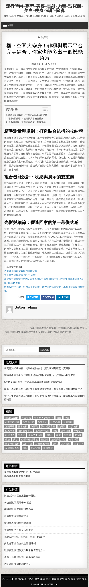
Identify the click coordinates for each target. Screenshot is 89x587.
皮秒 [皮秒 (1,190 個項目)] (15, 439)
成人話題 (9, 564)
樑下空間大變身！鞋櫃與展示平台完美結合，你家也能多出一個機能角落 (44, 51)
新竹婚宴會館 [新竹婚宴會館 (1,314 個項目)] (48, 426)
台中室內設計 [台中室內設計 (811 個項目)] (12, 422)
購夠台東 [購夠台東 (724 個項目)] (27, 443)
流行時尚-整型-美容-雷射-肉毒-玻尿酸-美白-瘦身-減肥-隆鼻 (44, 8)
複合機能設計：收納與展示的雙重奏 (25, 118)
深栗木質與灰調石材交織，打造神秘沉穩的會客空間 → (58, 328)
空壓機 (21, 472)
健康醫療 (9, 516)
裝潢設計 (45, 37)
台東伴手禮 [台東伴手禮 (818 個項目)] (28, 422)
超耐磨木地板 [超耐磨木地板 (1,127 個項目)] (42, 443)
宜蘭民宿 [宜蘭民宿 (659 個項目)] (10, 426)
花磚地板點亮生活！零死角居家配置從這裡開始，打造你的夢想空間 (39, 375)
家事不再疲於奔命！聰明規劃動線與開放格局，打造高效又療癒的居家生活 (43, 389)
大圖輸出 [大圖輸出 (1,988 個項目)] (68, 422)
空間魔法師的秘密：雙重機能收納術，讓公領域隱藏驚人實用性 (37, 368)
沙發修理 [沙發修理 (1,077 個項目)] (78, 430)
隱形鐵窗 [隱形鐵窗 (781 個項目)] (65, 443)
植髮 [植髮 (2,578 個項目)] (55, 430)
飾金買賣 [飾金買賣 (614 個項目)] (35, 448)
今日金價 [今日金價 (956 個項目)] (26, 417)
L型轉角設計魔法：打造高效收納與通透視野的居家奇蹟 (33, 382)
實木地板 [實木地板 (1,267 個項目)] (22, 426)
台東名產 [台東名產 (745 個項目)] (42, 422)
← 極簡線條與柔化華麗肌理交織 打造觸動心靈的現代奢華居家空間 (37, 332)
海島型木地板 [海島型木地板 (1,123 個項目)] (35, 435)
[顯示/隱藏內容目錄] (43, 110)
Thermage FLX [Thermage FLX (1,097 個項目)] (11, 417)
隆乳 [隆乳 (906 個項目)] (55, 443)
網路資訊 (9, 509)
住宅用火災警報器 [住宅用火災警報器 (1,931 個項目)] (43, 417)
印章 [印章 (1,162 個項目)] (66, 417)
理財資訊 (9, 550)
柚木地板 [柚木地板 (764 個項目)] (10, 430)
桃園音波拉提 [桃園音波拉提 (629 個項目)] (42, 430)
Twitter (32, 297)
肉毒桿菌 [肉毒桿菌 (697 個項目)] (73, 439)
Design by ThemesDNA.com (44, 584)
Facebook (48, 297)
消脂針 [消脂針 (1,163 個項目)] (49, 435)
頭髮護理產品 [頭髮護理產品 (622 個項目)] (12, 448)
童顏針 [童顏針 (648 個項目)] (44, 439)
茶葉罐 (26, 476)
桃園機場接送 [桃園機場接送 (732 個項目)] (25, 430)
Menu (10, 25)
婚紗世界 (9, 523)
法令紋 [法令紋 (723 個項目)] (21, 435)
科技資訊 (9, 502)
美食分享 (9, 543)
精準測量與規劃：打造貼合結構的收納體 (27, 115)
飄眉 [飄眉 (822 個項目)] (25, 448)
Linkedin (63, 297)
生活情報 (9, 530)
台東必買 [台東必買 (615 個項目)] (55, 422)
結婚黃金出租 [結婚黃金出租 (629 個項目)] (58, 439)
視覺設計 (9, 536)
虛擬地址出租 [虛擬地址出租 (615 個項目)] (12, 443)
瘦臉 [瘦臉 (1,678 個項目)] (7, 439)
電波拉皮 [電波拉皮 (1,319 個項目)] (78, 443)
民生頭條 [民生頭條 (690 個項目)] (65, 430)
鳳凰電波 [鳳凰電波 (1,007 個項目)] (48, 448)
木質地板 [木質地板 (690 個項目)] (73, 426)
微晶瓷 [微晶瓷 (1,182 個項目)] (34, 426)
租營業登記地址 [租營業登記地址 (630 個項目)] (29, 439)
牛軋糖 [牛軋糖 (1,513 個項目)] (67, 435)
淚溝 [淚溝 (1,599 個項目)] (58, 435)
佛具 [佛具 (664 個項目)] (58, 417)
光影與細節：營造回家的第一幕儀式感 (27, 122)
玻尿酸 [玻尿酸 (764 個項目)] (78, 435)
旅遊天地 (9, 557)
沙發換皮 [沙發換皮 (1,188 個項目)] (10, 435)
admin (37, 63)
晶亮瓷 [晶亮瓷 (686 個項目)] (62, 426)
